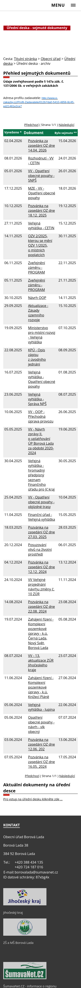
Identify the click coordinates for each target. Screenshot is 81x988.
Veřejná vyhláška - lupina (41, 707)
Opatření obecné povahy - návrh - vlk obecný (41, 724)
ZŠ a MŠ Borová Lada (18, 943)
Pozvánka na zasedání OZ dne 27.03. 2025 (41, 532)
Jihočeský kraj (13, 913)
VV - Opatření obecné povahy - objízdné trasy (41, 502)
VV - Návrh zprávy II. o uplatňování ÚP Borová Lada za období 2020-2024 (41, 441)
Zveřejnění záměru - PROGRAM (36, 267)
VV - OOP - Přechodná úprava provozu (40, 416)
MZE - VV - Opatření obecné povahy (41, 193)
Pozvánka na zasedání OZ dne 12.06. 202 (41, 744)
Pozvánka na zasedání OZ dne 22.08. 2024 (41, 606)
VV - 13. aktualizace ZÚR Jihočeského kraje (41, 662)
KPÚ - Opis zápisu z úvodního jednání (37, 357)
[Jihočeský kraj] (24, 904)
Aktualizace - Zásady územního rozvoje (38, 312)
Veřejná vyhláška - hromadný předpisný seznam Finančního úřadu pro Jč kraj (41, 475)
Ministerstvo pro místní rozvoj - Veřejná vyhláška (41, 334)
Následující (66, 125)
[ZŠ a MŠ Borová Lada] (24, 934)
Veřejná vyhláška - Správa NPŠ (37, 399)
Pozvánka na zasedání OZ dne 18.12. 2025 (41, 210)
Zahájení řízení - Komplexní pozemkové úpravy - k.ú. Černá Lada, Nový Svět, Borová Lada (41, 633)
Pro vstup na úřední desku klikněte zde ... (33, 799)
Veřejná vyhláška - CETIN (41, 225)
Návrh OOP (37, 297)
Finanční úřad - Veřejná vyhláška (41, 517)
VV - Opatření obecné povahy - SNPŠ (41, 176)
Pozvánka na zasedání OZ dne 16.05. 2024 (41, 762)
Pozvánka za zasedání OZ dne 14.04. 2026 (41, 145)
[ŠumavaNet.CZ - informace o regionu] (24, 978)
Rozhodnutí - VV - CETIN (41, 160)
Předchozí (31, 125)
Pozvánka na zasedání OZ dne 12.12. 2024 (41, 567)
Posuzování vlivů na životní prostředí (40, 549)
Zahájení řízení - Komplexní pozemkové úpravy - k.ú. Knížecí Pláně (41, 687)
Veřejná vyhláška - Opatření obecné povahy (41, 379)
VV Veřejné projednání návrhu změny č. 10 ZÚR (41, 586)
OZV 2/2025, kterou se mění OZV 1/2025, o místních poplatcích (40, 245)
